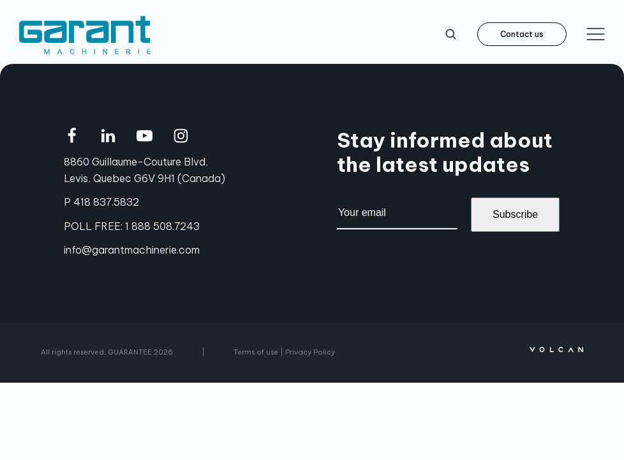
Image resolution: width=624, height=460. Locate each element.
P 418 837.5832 (101, 201)
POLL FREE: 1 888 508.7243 (132, 226)
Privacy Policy (310, 352)
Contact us (522, 34)
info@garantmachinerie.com (132, 249)
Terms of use (256, 352)
